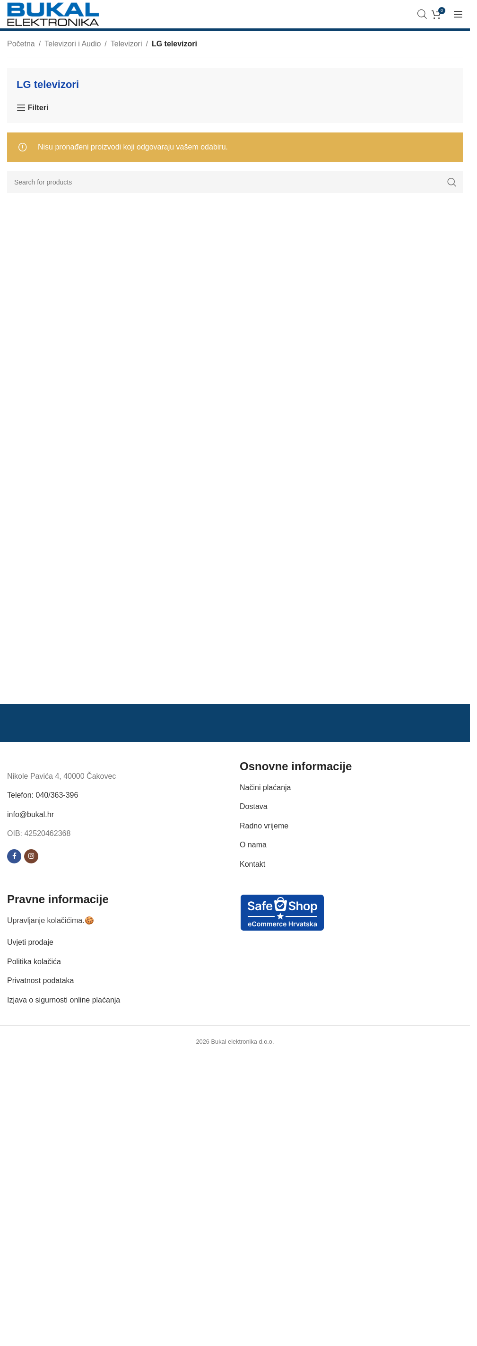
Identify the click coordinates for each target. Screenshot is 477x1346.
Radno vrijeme (264, 826)
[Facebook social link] (14, 856)
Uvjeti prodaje (30, 942)
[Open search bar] (422, 14)
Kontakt (252, 864)
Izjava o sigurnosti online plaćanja (63, 1000)
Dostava (254, 806)
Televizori (126, 44)
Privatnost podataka (40, 981)
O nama (253, 845)
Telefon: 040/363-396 (42, 795)
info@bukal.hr (30, 814)
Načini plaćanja (265, 787)
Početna (21, 44)
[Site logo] (53, 13)
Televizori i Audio (72, 44)
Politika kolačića (34, 962)
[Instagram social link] (31, 856)
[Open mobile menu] (458, 14)
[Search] (235, 182)
